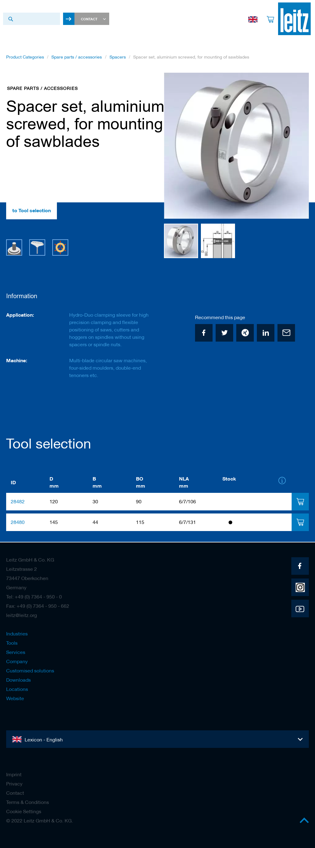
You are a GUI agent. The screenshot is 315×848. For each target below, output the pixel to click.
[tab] (300, 502)
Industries (17, 633)
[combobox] (31, 19)
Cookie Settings (23, 811)
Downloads (18, 680)
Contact (15, 793)
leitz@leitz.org (21, 615)
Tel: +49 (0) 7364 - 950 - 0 (34, 596)
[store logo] (292, 18)
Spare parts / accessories (76, 58)
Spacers (118, 58)
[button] (296, 147)
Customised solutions (30, 670)
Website (15, 698)
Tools (12, 643)
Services (15, 652)
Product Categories (25, 58)
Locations (17, 689)
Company (17, 661)
